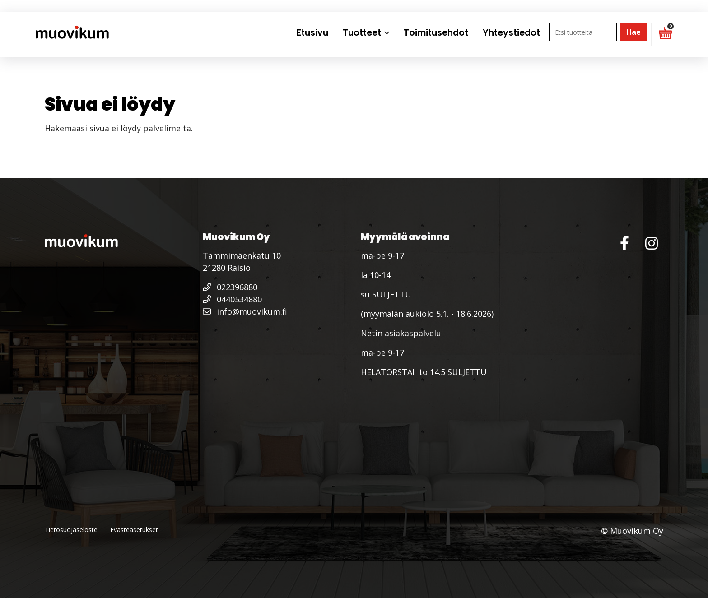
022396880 (230, 287)
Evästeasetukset (134, 529)
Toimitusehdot (436, 33)
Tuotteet (362, 33)
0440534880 (232, 299)
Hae (633, 32)
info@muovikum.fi (245, 311)
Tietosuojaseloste (71, 529)
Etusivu (312, 33)
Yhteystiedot (511, 33)
